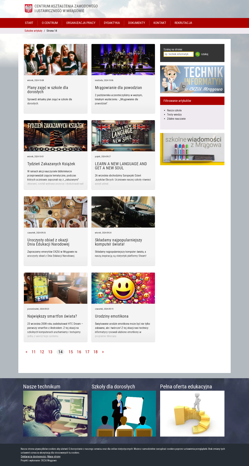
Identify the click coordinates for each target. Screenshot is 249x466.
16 (79, 351)
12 (42, 351)
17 (87, 351)
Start (29, 23)
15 (71, 351)
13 (50, 351)
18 (96, 351)
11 (34, 351)
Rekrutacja (183, 23)
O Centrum (50, 23)
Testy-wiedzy (174, 114)
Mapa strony (54, 456)
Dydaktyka (112, 23)
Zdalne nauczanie (176, 118)
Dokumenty (136, 23)
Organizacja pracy (80, 23)
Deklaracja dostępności (33, 456)
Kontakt (160, 23)
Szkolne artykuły (33, 30)
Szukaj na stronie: (173, 49)
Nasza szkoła (174, 110)
